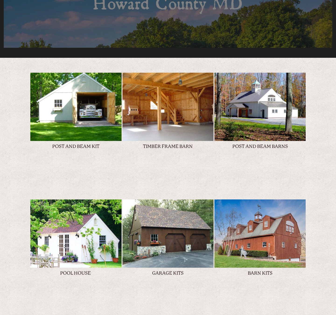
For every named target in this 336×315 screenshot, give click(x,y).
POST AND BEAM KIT (75, 146)
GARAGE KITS (168, 273)
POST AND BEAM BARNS (260, 146)
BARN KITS (260, 273)
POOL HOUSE (76, 273)
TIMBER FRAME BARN (168, 146)
